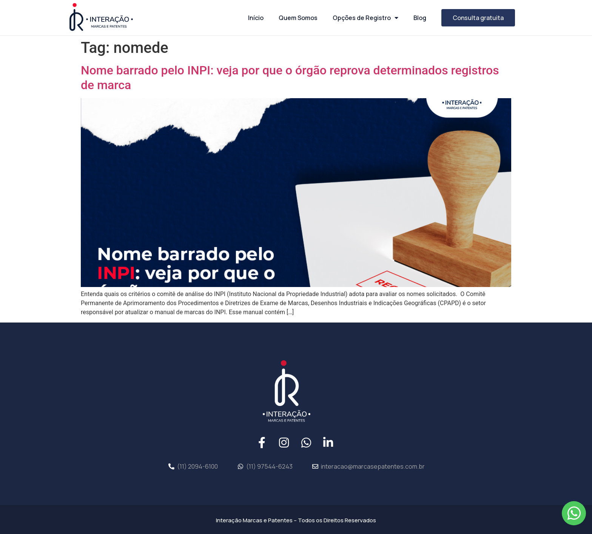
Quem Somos (298, 18)
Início (256, 18)
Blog (419, 18)
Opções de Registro (365, 18)
